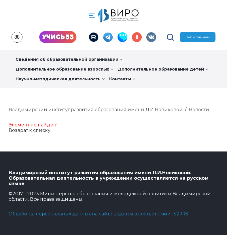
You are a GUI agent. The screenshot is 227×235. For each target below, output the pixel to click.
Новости (199, 109)
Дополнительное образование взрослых (64, 69)
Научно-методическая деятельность (60, 79)
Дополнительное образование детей (163, 69)
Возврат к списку (29, 130)
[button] (91, 15)
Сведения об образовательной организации (69, 59)
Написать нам (198, 37)
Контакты (122, 79)
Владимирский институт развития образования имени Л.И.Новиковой (96, 109)
